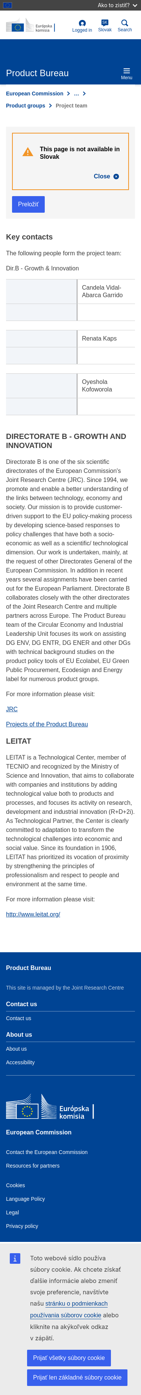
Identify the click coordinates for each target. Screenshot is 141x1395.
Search (125, 25)
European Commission (34, 94)
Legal (12, 1212)
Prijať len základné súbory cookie (77, 1377)
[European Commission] (60, 1108)
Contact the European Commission (47, 1152)
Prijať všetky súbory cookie (69, 1358)
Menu (126, 73)
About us (16, 1049)
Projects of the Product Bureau (47, 724)
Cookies (15, 1185)
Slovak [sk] (105, 25)
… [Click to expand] (76, 94)
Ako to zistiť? (117, 5)
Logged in (82, 26)
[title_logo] (37, 25)
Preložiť (28, 204)
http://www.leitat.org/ (33, 914)
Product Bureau (28, 968)
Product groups (25, 106)
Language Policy (25, 1199)
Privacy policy (22, 1226)
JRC (12, 709)
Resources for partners (32, 1166)
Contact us (18, 1018)
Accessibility (20, 1062)
